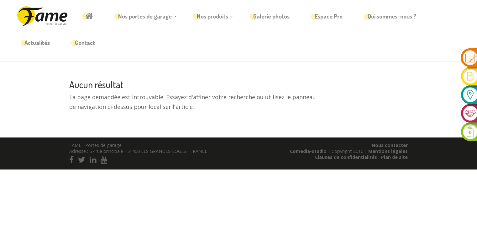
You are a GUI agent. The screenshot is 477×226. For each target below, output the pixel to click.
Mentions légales (388, 151)
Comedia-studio (308, 151)
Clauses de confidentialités (346, 157)
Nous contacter (390, 145)
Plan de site (394, 157)
